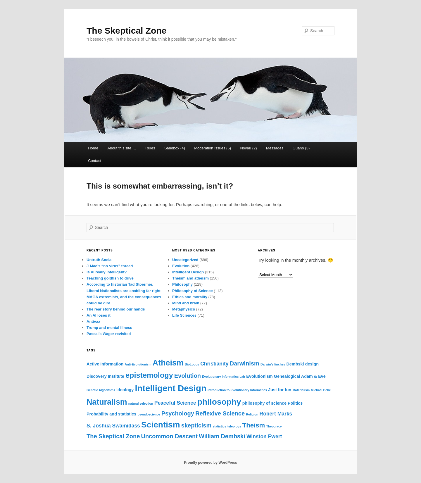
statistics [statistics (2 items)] (219, 426)
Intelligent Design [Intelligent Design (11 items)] (170, 388)
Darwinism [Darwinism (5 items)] (244, 363)
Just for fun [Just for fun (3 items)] (279, 389)
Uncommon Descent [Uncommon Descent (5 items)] (169, 436)
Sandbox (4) (174, 148)
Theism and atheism (190, 278)
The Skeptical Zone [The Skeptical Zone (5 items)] (113, 436)
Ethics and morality (189, 297)
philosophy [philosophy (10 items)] (219, 401)
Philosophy (182, 284)
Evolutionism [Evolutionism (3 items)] (259, 376)
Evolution (180, 266)
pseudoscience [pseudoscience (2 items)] (149, 414)
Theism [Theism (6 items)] (253, 425)
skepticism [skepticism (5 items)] (196, 425)
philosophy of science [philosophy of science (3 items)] (264, 403)
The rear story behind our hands (116, 309)
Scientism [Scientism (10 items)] (160, 424)
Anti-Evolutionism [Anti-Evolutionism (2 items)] (138, 364)
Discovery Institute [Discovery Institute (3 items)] (105, 376)
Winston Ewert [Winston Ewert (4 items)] (264, 436)
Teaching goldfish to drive (110, 278)
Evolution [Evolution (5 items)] (187, 375)
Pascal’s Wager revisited (109, 334)
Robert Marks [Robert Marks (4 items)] (276, 414)
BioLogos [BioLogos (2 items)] (192, 364)
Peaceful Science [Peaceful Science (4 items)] (175, 403)
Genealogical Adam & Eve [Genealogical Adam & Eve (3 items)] (300, 376)
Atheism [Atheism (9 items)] (168, 362)
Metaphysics (183, 309)
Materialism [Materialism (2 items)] (301, 390)
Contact (94, 160)
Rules (150, 148)
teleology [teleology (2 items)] (234, 426)
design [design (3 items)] (312, 364)
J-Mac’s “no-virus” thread (110, 266)
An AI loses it (99, 315)
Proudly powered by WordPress (210, 462)
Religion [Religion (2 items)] (252, 414)
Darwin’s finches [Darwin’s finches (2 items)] (272, 364)
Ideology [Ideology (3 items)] (125, 389)
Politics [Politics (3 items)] (295, 403)
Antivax (93, 321)
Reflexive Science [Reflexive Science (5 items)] (220, 413)
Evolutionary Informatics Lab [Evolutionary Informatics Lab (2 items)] (223, 376)
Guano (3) (301, 148)
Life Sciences (184, 315)
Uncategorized (185, 260)
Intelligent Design (188, 272)
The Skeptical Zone (126, 30)
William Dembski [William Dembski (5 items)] (222, 436)
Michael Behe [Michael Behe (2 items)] (321, 390)
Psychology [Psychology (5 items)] (177, 413)
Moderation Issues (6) (212, 148)
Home (93, 148)
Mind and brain (185, 303)
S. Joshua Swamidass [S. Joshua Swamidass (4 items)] (113, 426)
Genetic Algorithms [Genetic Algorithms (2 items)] (101, 390)
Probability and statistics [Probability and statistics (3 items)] (111, 414)
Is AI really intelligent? (107, 272)
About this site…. (121, 148)
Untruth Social (100, 260)
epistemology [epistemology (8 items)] (149, 375)
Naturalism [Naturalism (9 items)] (107, 402)
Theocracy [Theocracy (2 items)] (274, 426)
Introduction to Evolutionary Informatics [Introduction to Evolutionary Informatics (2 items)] (237, 390)
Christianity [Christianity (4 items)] (214, 364)
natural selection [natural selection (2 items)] (140, 403)
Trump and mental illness (109, 327)
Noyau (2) (248, 148)
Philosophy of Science (192, 291)
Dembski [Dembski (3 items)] (295, 364)
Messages (274, 148)
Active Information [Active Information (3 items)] (105, 364)
